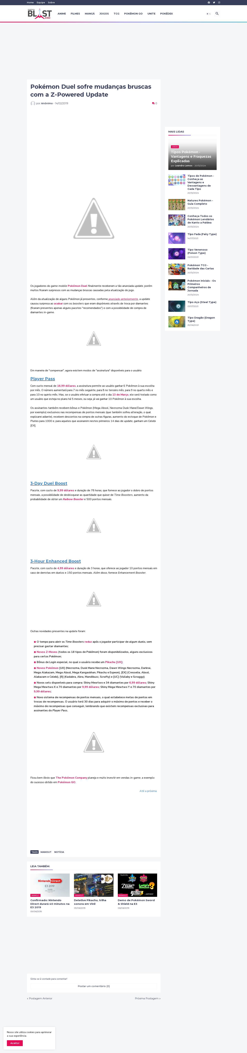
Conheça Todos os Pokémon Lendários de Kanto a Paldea (200, 219)
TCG (116, 13)
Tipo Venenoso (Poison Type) (197, 251)
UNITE (151, 13)
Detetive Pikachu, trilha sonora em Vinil (90, 902)
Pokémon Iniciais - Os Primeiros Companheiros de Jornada (201, 285)
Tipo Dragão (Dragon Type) (201, 319)
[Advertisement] (123, 51)
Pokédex (166, 13)
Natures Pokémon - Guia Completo (200, 202)
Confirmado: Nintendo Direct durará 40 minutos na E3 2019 (50, 904)
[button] (209, 14)
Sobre (51, 2)
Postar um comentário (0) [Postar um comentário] (94, 986)
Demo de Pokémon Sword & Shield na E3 (136, 902)
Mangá (90, 13)
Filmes (75, 13)
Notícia (59, 852)
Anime (62, 13)
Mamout (46, 852)
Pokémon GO (133, 13)
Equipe (41, 2)
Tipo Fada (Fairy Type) (202, 234)
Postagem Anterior (40, 998)
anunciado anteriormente (123, 299)
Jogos (104, 13)
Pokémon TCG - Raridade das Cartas (200, 267)
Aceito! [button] (14, 1043)
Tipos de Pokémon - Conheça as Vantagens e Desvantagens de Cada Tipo (200, 182)
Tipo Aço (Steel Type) (201, 302)
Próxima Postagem (147, 998)
